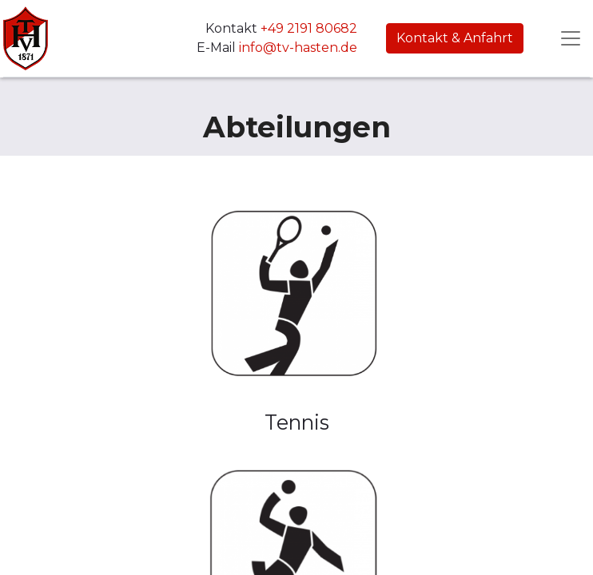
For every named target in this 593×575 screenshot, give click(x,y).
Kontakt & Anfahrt (454, 38)
